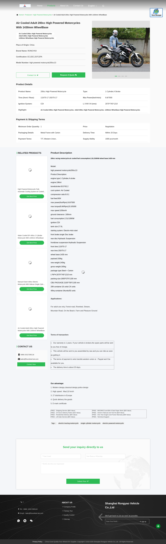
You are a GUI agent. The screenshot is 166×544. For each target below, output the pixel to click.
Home (39, 6)
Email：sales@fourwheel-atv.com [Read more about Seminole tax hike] (30, 513)
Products (51, 6)
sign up (142, 521)
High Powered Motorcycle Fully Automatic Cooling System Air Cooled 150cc (31, 191)
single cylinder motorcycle (90, 423)
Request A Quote (68, 75)
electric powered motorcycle (113, 423)
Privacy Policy (37, 542)
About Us (64, 6)
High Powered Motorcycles (42, 15)
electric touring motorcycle (68, 423)
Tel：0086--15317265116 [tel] (28, 509)
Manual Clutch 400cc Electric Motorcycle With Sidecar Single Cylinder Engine (32, 284)
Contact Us (78, 6)
